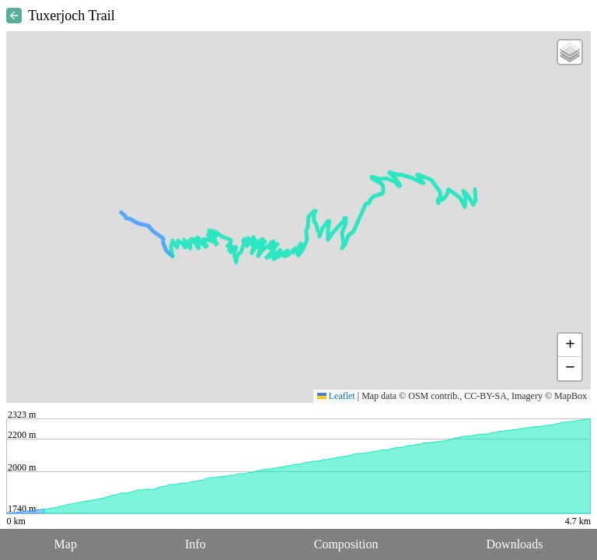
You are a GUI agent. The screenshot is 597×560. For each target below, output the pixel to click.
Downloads (515, 544)
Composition (346, 544)
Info (195, 544)
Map (65, 544)
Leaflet (336, 395)
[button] (569, 52)
